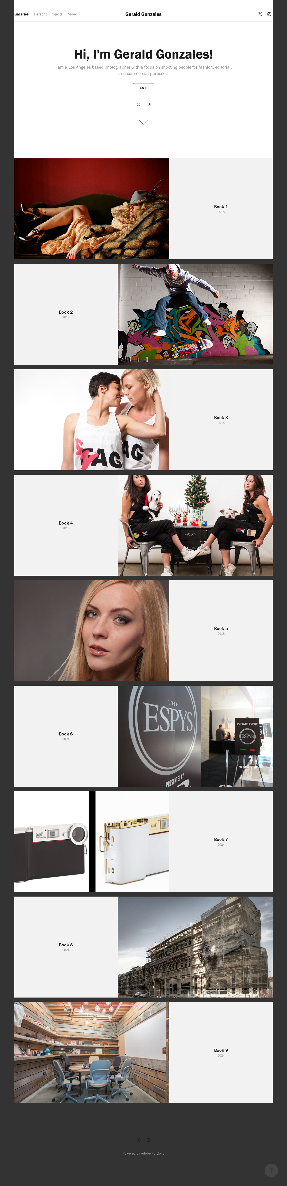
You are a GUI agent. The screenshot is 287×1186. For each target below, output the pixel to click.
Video (72, 14)
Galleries (21, 14)
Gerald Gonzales (143, 14)
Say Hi (143, 88)
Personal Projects (48, 14)
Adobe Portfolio (152, 1153)
